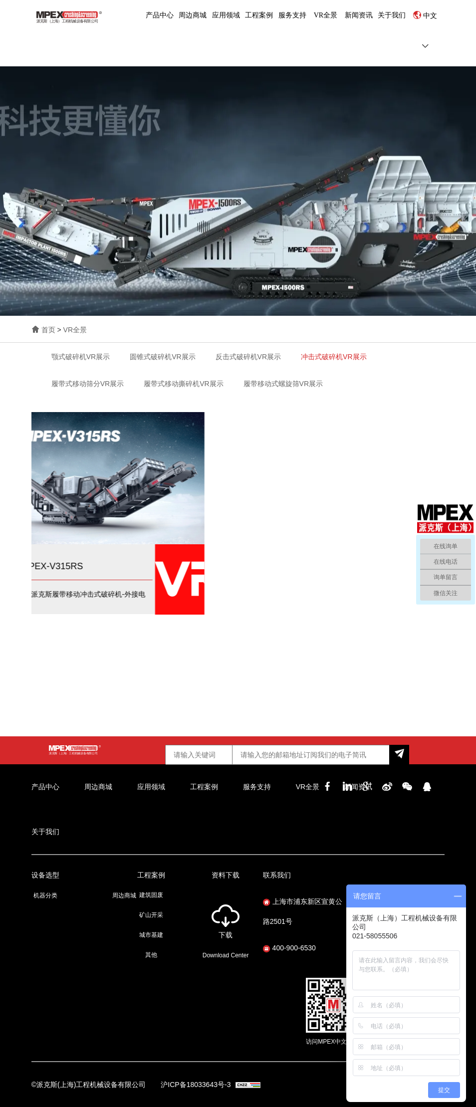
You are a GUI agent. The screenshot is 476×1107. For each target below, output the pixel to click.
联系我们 (277, 875)
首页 (48, 330)
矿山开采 (151, 914)
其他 (151, 954)
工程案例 (259, 15)
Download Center (226, 955)
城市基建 (151, 934)
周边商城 (193, 15)
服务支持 (292, 15)
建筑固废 (151, 894)
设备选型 (45, 875)
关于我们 (392, 15)
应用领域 (226, 15)
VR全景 (325, 15)
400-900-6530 (289, 948)
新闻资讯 (359, 15)
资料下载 (225, 875)
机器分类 (45, 895)
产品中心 (160, 15)
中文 (430, 15)
